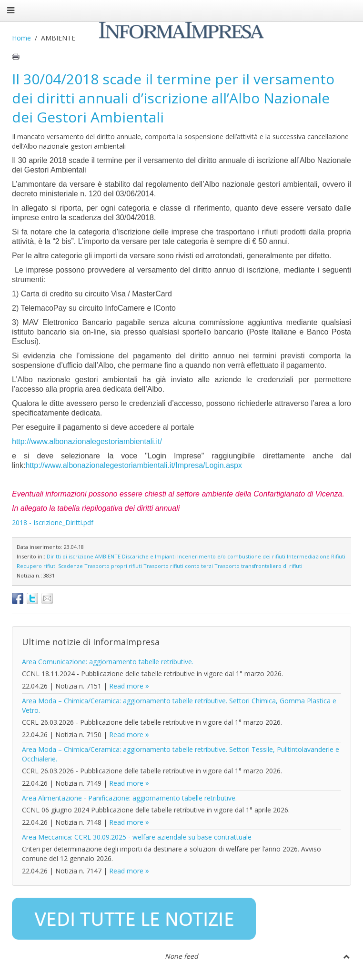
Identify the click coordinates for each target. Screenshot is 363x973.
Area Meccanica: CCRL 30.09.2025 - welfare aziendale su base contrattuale (137, 836)
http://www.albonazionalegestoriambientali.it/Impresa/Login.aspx (133, 465)
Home (21, 37)
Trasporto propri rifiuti (113, 565)
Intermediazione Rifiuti (316, 556)
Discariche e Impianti (149, 556)
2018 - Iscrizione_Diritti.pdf (52, 522)
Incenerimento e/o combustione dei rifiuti (231, 556)
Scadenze (70, 565)
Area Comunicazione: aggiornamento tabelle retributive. (107, 661)
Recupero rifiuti (37, 565)
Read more (126, 685)
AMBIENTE (108, 556)
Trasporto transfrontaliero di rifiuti (258, 565)
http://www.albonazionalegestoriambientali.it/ (88, 441)
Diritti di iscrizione (70, 556)
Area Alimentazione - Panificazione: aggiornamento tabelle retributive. (129, 797)
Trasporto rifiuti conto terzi (178, 565)
